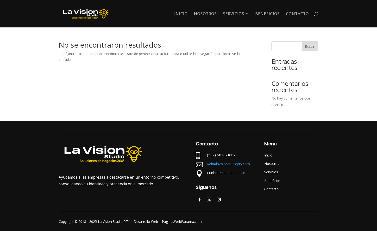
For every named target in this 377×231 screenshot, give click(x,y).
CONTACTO (297, 14)
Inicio (268, 155)
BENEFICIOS (267, 14)
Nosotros (271, 163)
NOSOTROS (205, 14)
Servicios (271, 172)
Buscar (310, 46)
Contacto (271, 189)
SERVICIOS (233, 14)
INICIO (181, 14)
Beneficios (272, 180)
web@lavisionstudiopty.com (228, 164)
